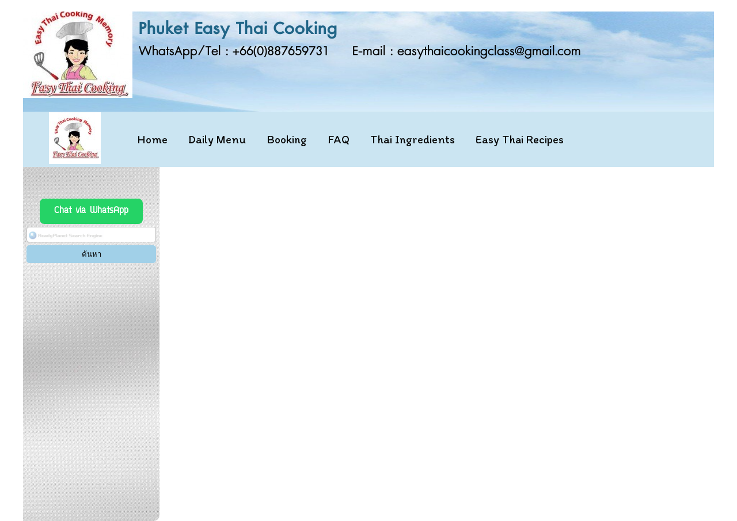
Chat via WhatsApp (91, 211)
